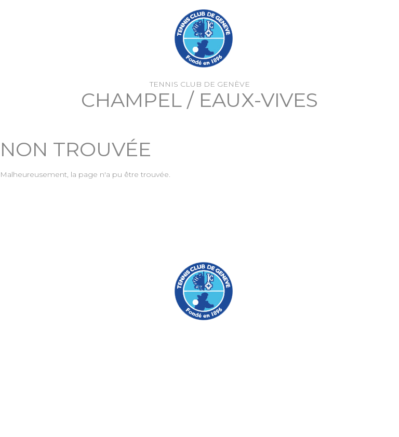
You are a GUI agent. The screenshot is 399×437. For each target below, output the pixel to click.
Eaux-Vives (258, 100)
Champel (131, 100)
